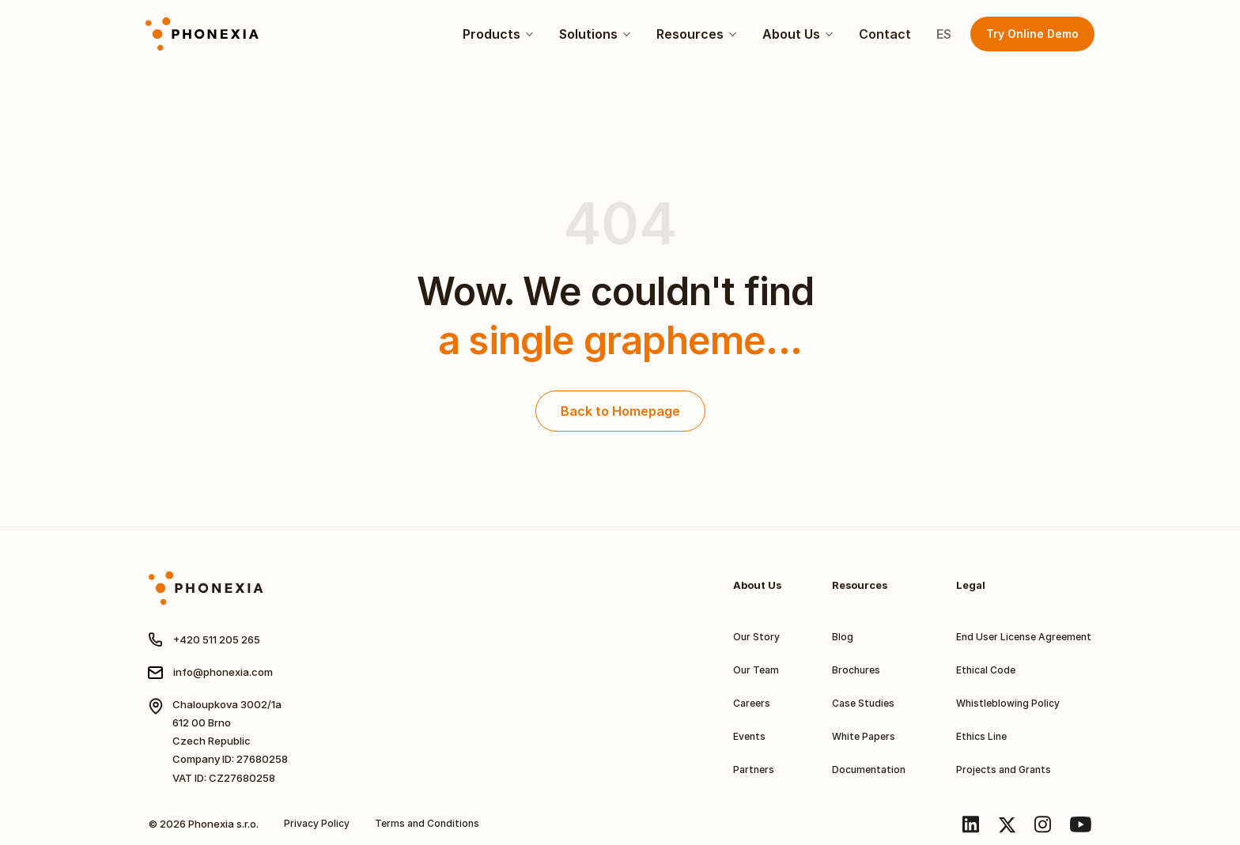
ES (943, 34)
